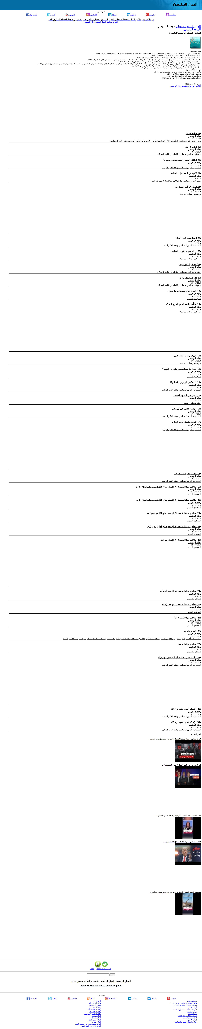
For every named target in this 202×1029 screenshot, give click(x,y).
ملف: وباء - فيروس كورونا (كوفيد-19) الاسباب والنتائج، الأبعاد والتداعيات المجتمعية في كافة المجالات (155, 141)
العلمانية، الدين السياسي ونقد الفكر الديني (181, 167)
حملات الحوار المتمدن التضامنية (185, 1022)
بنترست (150, 15)
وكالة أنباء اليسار (95, 1007)
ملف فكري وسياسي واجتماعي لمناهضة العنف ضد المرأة (175, 181)
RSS (90, 998)
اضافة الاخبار (192, 1020)
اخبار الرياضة (96, 1016)
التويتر (51, 15)
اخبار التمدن (96, 1022)
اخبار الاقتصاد (96, 1018)
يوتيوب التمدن (192, 1012)
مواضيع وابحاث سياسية (190, 194)
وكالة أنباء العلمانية (94, 1010)
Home (92, 969)
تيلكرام (131, 15)
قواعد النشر (192, 1007)
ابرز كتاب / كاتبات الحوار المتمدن (185, 1010)
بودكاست (171, 15)
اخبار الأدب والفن (95, 1005)
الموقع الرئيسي (192, 29)
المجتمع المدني (194, 298)
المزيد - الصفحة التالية (103, 969)
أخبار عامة (97, 1001)
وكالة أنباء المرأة (95, 1003)
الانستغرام (91, 15)
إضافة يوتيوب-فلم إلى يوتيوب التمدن (87, 1024)
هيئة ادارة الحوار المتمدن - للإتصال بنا (183, 1003)
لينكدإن (112, 15)
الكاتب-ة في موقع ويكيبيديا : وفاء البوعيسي (185, 86)
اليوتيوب (70, 15)
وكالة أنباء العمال (95, 1012)
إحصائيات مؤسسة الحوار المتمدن (185, 1005)
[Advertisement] (123, 107)
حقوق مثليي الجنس (192, 403)
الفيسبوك (31, 15)
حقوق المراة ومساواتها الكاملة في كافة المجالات (179, 154)
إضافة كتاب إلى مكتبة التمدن (91, 1026)
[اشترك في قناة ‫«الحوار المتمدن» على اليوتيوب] (101, 22)
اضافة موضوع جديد (190, 1018)
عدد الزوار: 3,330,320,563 (187, 1016)
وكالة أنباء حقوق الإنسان (92, 1014)
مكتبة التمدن (192, 1014)
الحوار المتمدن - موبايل (188, 26)
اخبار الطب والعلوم (94, 1020)
